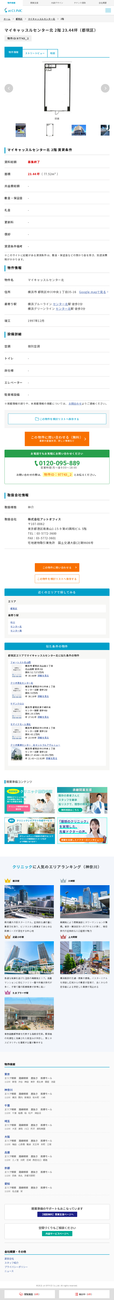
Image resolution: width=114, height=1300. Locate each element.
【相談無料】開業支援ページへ (57, 1214)
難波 (29, 1144)
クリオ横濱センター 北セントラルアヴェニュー (35, 745)
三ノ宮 (15, 1160)
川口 (26, 1129)
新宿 (14, 1082)
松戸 (30, 1113)
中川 (12, 622)
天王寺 (36, 1144)
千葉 (7, 1105)
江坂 (49, 1144)
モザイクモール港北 (20, 724)
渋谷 (20, 1082)
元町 (22, 1160)
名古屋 (15, 1191)
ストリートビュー (35, 53)
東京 (7, 1074)
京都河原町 (29, 1175)
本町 (43, 1144)
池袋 (53, 1082)
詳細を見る (43, 675)
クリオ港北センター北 (21, 683)
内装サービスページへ (57, 1233)
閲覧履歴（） (30, 1294)
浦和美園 (41, 1129)
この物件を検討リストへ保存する (57, 579)
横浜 (14, 1097)
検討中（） (84, 1294)
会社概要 (103, 2)
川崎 (43, 1097)
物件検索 (11, 2)
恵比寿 (40, 1082)
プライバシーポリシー (16, 1267)
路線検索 (23, 1078)
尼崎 (29, 1160)
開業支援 (34, 2)
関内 (20, 1097)
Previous (8, 88)
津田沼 (37, 1113)
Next (105, 88)
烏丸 (20, 1175)
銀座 (47, 1082)
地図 (52, 53)
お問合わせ (75, 403)
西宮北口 (37, 1160)
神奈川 (8, 1089)
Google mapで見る (92, 292)
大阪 (7, 1136)
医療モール (46, 1078)
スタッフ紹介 (11, 1263)
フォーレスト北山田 (20, 662)
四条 (14, 1175)
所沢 (33, 1129)
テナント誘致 (80, 2)
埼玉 (7, 1121)
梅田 (14, 1144)
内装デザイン (57, 2)
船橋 (20, 1113)
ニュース (9, 1271)
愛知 (7, 1183)
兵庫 (7, 1152)
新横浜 (27, 1097)
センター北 (16, 626)
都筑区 (13, 608)
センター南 (16, 631)
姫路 (45, 1160)
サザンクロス (17, 704)
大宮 (14, 1129)
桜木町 (36, 1097)
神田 (26, 1082)
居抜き (34, 1078)
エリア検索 (10, 1078)
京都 (7, 1168)
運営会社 (9, 1258)
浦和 (20, 1129)
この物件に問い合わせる (57, 567)
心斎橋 (21, 1144)
